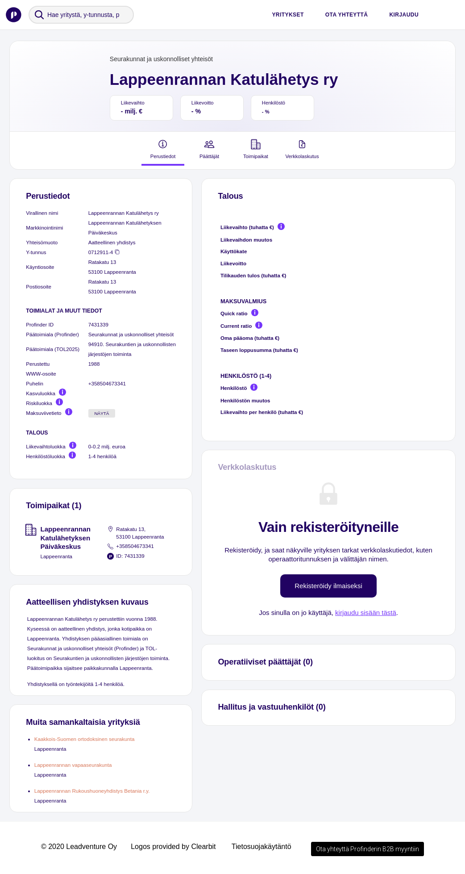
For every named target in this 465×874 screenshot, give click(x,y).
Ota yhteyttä (346, 15)
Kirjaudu (404, 15)
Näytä (101, 413)
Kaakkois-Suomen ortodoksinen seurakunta (84, 739)
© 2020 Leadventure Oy (79, 846)
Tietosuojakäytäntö (261, 846)
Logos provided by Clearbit (173, 846)
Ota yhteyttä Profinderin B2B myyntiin (367, 849)
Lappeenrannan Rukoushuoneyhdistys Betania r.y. (92, 791)
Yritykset (287, 15)
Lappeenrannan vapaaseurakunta (73, 765)
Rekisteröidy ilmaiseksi (328, 586)
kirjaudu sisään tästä (365, 612)
